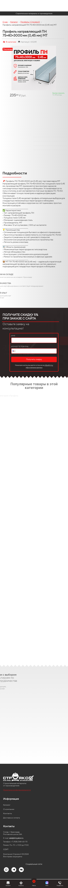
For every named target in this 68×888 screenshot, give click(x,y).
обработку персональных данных (39, 366)
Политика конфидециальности (17, 790)
